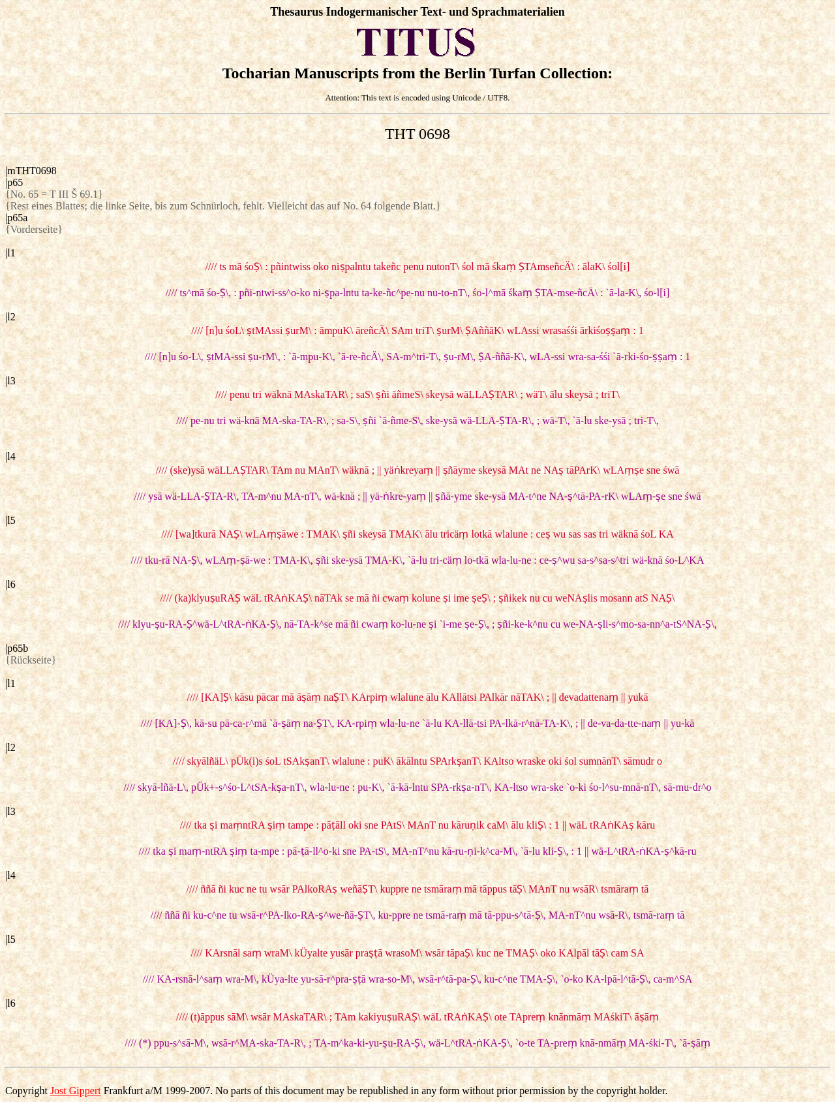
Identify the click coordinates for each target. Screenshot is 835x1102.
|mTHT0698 (31, 170)
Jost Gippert (75, 1090)
